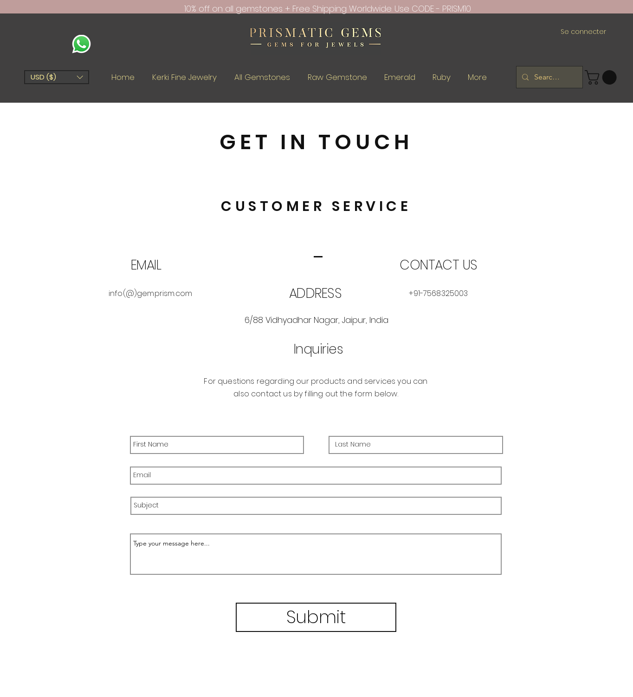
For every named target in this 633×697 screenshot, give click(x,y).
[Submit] (316, 617)
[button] (56, 77)
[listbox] (56, 77)
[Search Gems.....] (548, 77)
